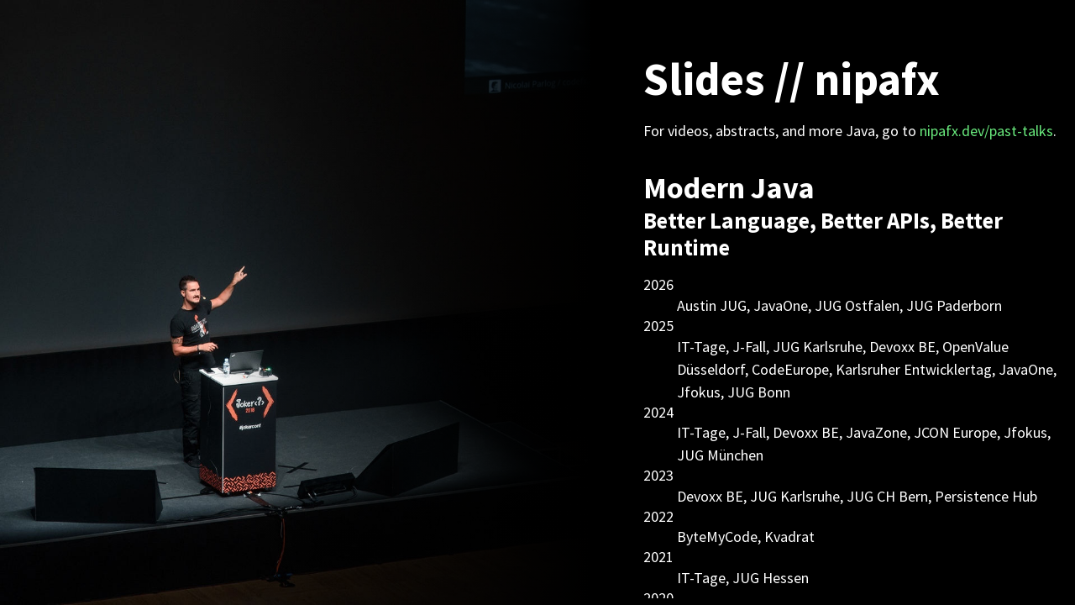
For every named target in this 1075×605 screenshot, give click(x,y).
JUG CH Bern (887, 496)
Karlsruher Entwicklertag (914, 369)
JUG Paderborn (954, 305)
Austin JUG (712, 305)
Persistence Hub (986, 496)
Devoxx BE (902, 346)
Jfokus (699, 392)
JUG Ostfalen (857, 305)
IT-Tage (701, 346)
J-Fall (749, 346)
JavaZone (876, 432)
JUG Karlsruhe (818, 346)
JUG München (720, 455)
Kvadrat (789, 536)
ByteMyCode (717, 536)
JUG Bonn (758, 392)
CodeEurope (790, 369)
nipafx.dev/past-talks (986, 130)
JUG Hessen (770, 577)
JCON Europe (955, 432)
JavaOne (780, 305)
